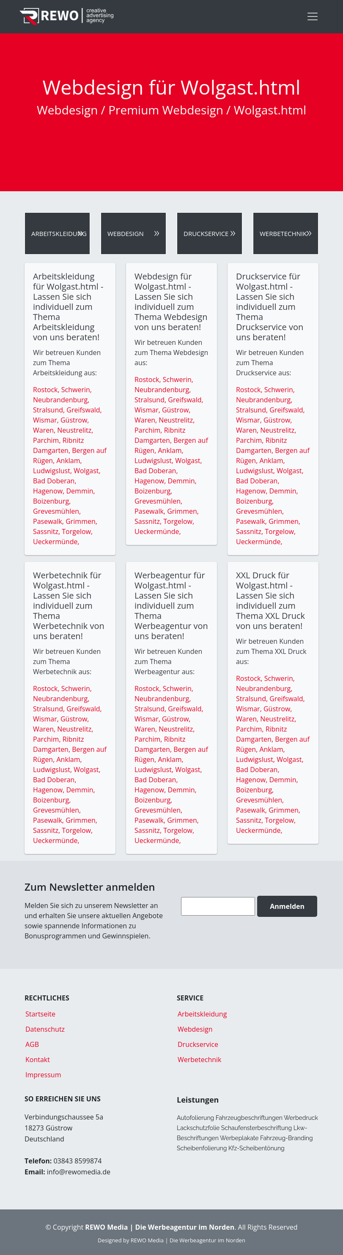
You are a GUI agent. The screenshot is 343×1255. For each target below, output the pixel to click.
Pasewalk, (49, 521)
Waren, (45, 430)
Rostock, (47, 389)
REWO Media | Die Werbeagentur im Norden (188, 1240)
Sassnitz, (47, 531)
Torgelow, (77, 531)
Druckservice (206, 233)
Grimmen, (81, 521)
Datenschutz (45, 1029)
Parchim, (48, 440)
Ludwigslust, (53, 470)
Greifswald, (84, 410)
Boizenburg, (52, 501)
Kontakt (37, 1059)
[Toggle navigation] (312, 16)
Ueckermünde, (56, 541)
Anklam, (69, 460)
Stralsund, (49, 410)
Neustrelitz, (75, 430)
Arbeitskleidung (59, 233)
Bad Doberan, (55, 480)
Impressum (43, 1074)
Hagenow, (49, 491)
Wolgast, (87, 470)
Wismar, (46, 420)
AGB (32, 1044)
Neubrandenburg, (61, 399)
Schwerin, (76, 389)
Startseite (40, 1014)
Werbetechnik (283, 233)
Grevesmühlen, (57, 511)
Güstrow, (74, 420)
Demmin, (80, 491)
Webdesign (125, 233)
